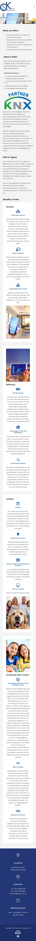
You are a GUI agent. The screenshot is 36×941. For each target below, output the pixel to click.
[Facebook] (18, 936)
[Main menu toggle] (34, 6)
